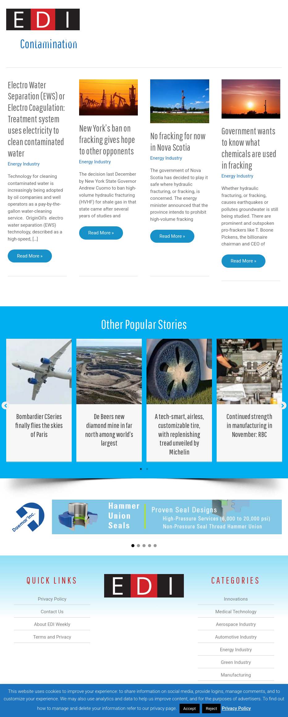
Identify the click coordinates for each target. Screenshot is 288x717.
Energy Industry (24, 164)
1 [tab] (141, 469)
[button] (272, 56)
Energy (160, 41)
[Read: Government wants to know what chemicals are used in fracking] (251, 98)
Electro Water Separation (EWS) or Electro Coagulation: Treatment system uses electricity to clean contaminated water (36, 118)
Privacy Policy (236, 708)
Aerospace (100, 41)
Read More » (31, 257)
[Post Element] (39, 400)
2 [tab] (147, 469)
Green (184, 41)
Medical (72, 41)
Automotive (131, 41)
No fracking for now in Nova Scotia (177, 141)
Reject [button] (211, 708)
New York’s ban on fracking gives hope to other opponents (107, 139)
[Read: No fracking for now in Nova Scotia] (179, 101)
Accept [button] (189, 708)
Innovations (43, 41)
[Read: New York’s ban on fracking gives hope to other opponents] (108, 97)
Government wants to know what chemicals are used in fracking (249, 147)
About (244, 41)
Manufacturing (214, 41)
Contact (269, 41)
